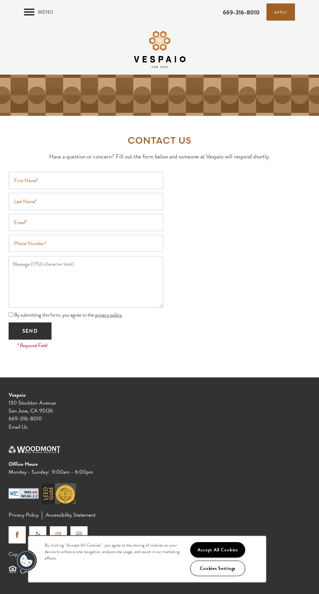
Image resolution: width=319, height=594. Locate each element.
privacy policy (108, 315)
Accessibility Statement (70, 515)
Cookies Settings (218, 568)
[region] (147, 559)
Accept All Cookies (217, 549)
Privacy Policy (23, 515)
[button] (280, 12)
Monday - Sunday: (29, 472)
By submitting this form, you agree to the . (68, 315)
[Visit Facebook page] (17, 534)
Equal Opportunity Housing (13, 572)
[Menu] (38, 12)
